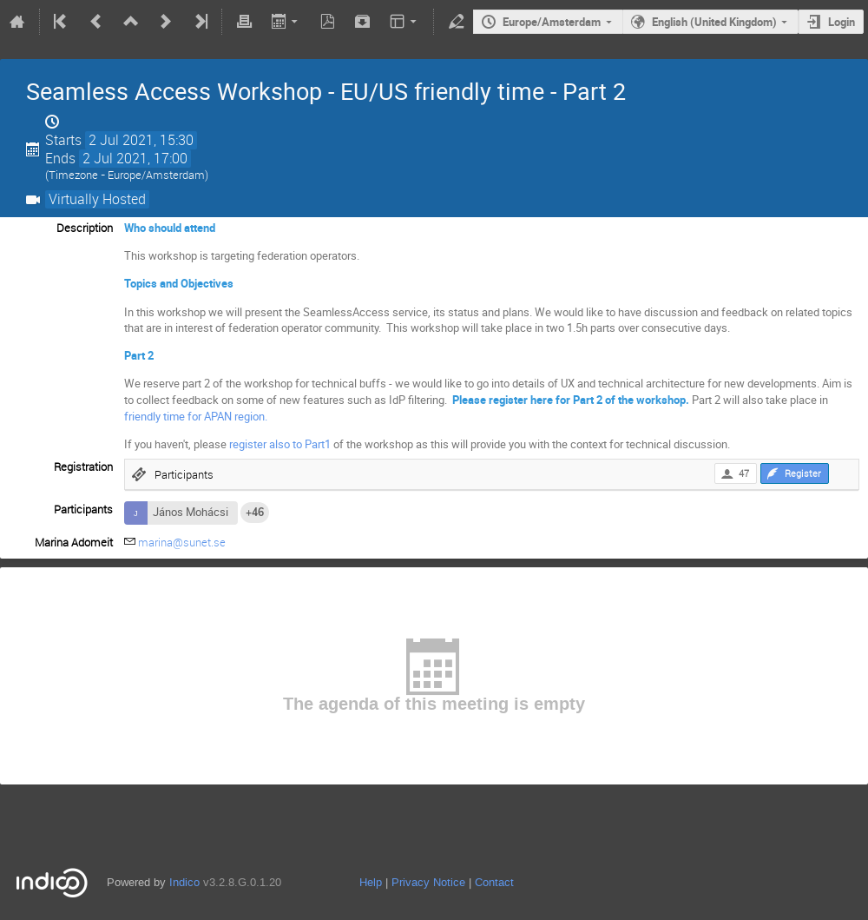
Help (370, 882)
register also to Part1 (280, 444)
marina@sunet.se (182, 542)
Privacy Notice (428, 882)
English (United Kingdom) (714, 22)
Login (841, 22)
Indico (184, 882)
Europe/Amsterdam (552, 22)
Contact (494, 882)
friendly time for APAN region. (195, 416)
